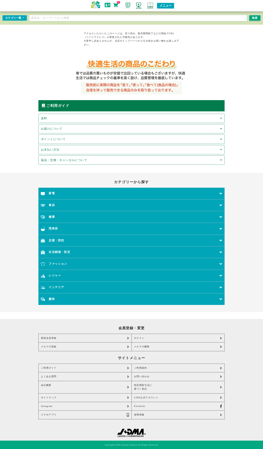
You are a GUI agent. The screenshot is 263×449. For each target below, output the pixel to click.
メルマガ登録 (85, 347)
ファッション (131, 264)
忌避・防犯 (131, 240)
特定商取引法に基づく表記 (178, 387)
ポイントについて (131, 139)
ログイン (178, 338)
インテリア (131, 287)
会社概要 (85, 386)
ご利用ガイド (85, 368)
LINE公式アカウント (178, 397)
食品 (131, 205)
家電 (131, 193)
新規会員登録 (85, 338)
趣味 (131, 299)
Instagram (85, 406)
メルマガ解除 (178, 347)
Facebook (178, 406)
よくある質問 (85, 376)
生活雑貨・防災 (131, 252)
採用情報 (178, 415)
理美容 (131, 228)
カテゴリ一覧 (13, 17)
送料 (131, 118)
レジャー (131, 275)
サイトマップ (85, 397)
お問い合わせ (178, 376)
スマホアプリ (85, 415)
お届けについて (131, 128)
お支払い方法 (131, 149)
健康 (131, 217)
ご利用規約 (178, 368)
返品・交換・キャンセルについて (131, 160)
